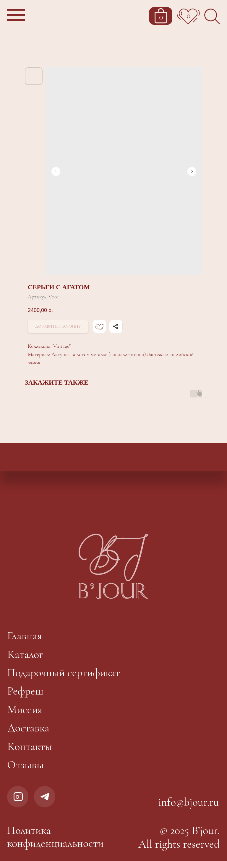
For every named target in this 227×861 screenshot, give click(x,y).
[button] (17, 16)
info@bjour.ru (188, 802)
